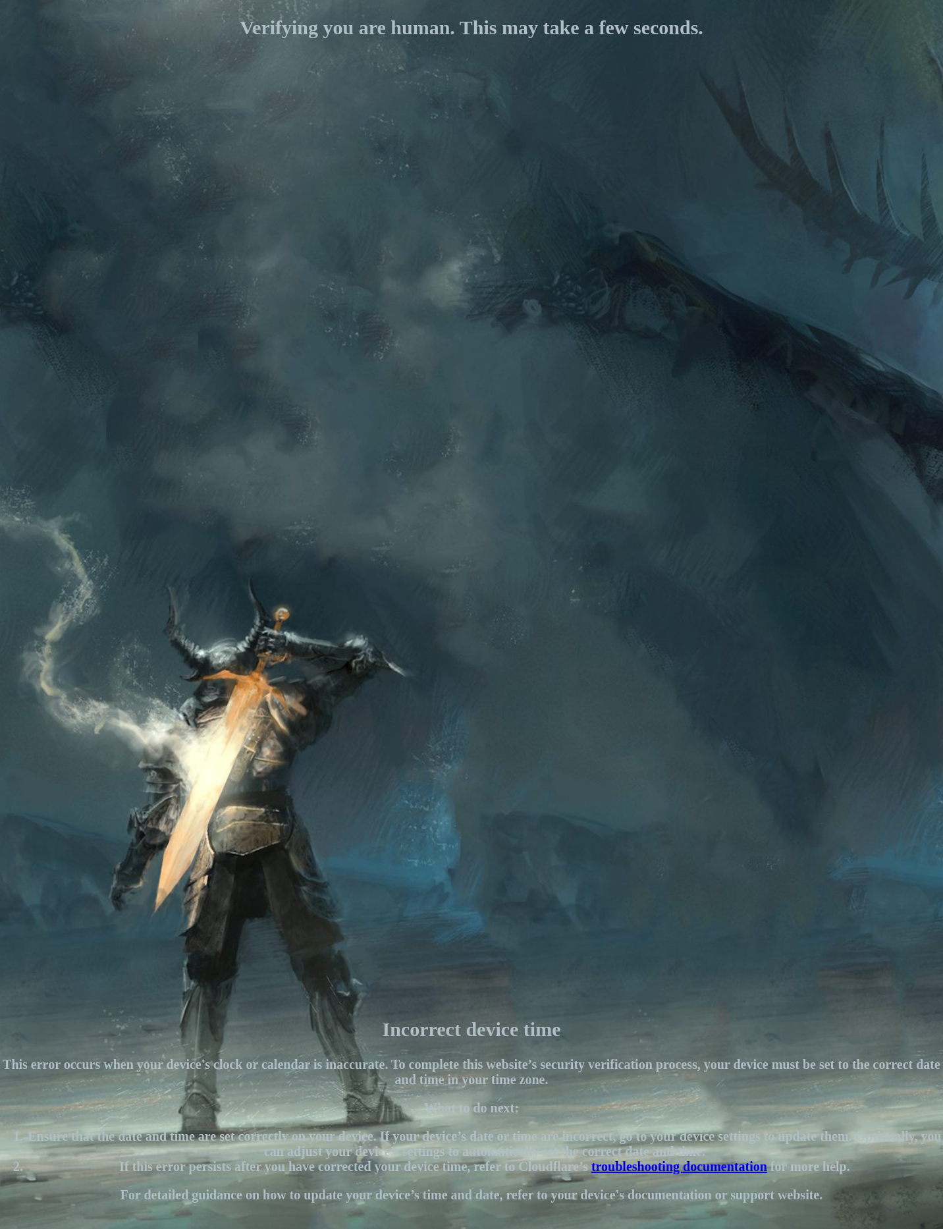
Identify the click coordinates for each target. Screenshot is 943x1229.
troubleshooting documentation (679, 1166)
